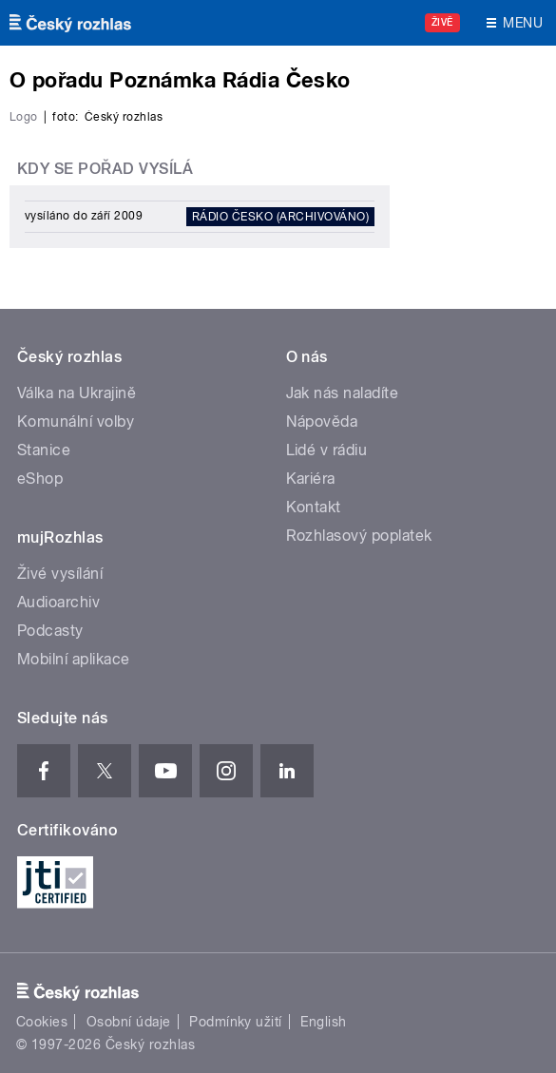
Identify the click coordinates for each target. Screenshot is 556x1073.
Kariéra (311, 478)
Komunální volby (75, 421)
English (323, 1021)
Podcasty (50, 631)
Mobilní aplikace (73, 659)
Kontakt (313, 507)
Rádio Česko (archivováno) (280, 216)
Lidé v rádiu (327, 450)
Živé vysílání (60, 574)
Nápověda (322, 421)
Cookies (41, 1021)
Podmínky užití (235, 1021)
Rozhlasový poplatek (359, 536)
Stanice (43, 450)
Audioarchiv (58, 602)
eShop (40, 478)
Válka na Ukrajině (76, 393)
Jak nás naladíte (342, 393)
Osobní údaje (128, 1021)
